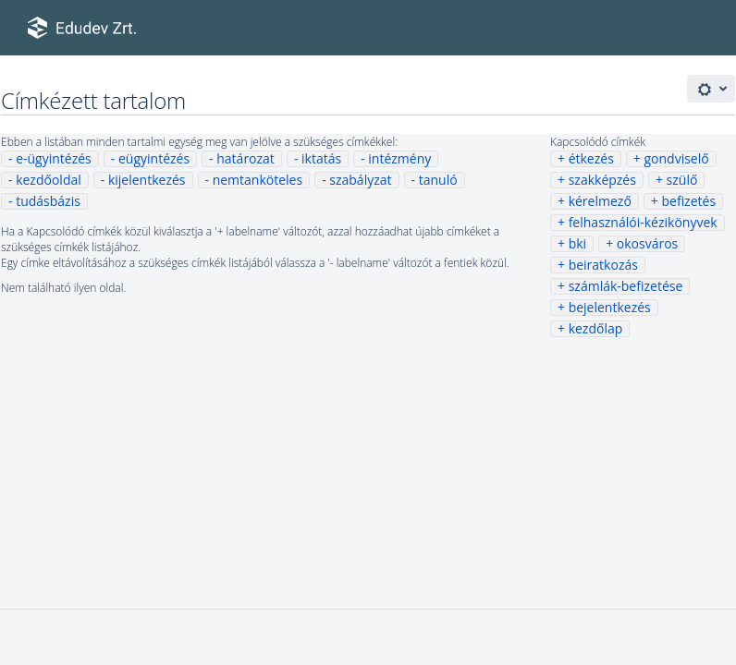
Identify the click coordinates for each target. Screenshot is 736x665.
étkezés (591, 158)
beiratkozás (603, 264)
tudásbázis (48, 201)
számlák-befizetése (626, 286)
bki (577, 243)
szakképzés (602, 179)
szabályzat (360, 179)
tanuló (438, 179)
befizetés (688, 201)
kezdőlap (596, 328)
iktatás (321, 158)
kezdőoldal (48, 179)
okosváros (647, 243)
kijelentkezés (147, 179)
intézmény (399, 158)
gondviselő (676, 158)
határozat (245, 158)
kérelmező (600, 201)
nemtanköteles (257, 179)
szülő (682, 179)
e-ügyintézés (54, 158)
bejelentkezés (610, 307)
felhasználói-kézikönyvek (643, 222)
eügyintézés (154, 158)
